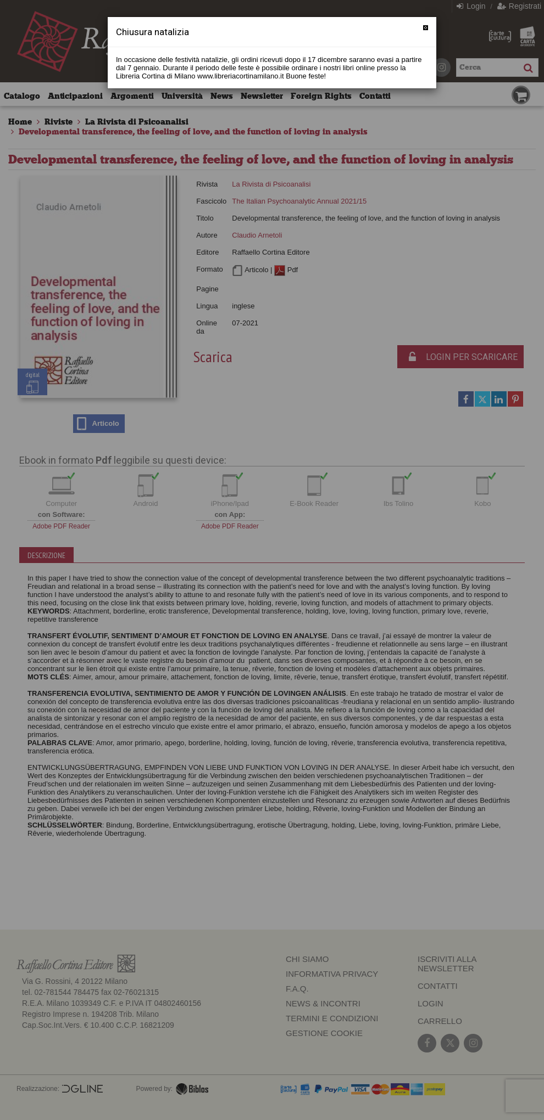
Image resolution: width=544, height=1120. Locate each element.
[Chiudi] (425, 27)
